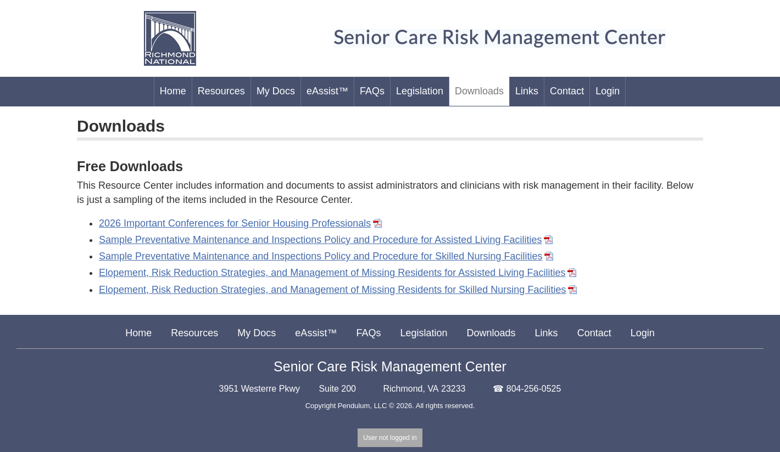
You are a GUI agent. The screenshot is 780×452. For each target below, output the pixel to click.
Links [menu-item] (526, 91)
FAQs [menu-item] (372, 91)
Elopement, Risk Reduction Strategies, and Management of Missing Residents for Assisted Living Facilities (332, 272)
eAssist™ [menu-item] (327, 91)
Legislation (423, 332)
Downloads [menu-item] (479, 91)
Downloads (491, 332)
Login (643, 332)
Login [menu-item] (607, 91)
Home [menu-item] (173, 91)
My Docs (256, 332)
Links (546, 332)
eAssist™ (316, 332)
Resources (194, 332)
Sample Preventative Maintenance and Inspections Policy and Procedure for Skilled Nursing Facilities (320, 256)
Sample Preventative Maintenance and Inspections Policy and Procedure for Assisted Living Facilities (320, 239)
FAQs (368, 332)
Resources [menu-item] (221, 91)
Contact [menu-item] (567, 91)
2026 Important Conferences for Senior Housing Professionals (235, 223)
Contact (594, 332)
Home (138, 332)
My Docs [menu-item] (276, 91)
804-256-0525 (533, 388)
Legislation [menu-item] (419, 91)
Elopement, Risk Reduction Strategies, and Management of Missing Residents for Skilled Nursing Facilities (332, 289)
